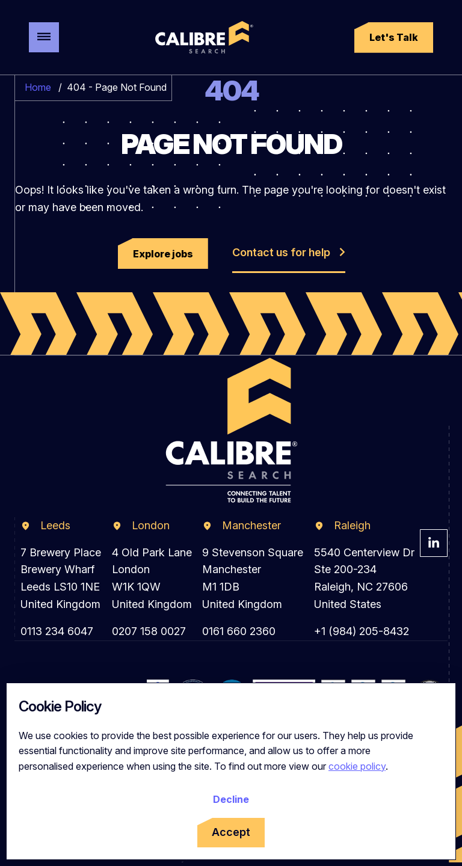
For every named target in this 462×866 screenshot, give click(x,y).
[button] (393, 37)
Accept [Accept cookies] (231, 832)
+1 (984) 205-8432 (361, 631)
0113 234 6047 (56, 631)
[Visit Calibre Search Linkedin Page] (434, 543)
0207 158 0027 (149, 631)
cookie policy (357, 766)
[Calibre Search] (202, 37)
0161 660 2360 (239, 631)
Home (38, 87)
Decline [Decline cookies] (231, 799)
